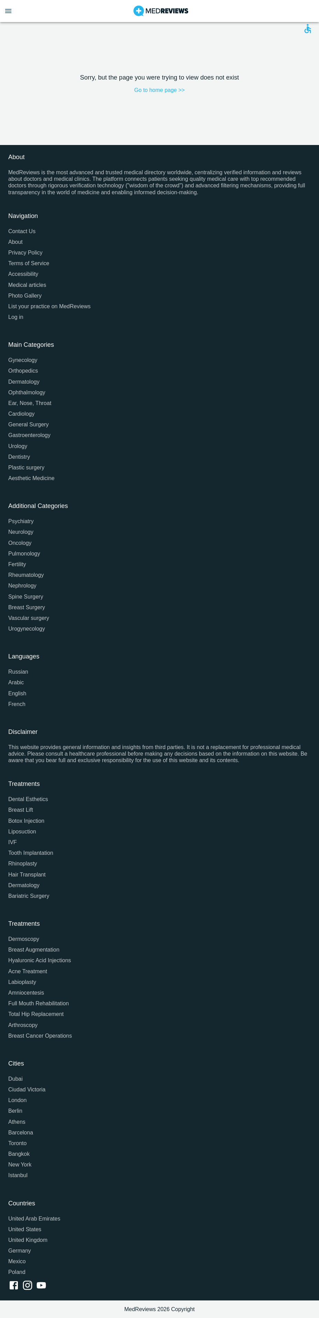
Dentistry (19, 457)
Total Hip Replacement (36, 1014)
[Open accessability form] (307, 28)
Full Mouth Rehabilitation (38, 1003)
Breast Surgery (26, 607)
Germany (19, 1251)
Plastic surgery (26, 467)
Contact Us (21, 231)
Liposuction (22, 831)
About (15, 242)
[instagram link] (29, 1286)
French (16, 704)
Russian (18, 672)
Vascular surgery (28, 618)
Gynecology (23, 360)
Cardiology (21, 414)
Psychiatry (21, 521)
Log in (15, 317)
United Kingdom (27, 1240)
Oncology (20, 543)
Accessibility (23, 274)
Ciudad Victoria (26, 1089)
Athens (16, 1122)
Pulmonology (24, 554)
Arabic (16, 682)
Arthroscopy (23, 1025)
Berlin (15, 1111)
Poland (16, 1272)
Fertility (17, 564)
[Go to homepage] (160, 11)
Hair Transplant (27, 875)
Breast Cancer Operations (40, 1036)
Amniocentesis (26, 993)
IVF (12, 842)
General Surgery (28, 424)
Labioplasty (22, 982)
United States (24, 1229)
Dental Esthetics (28, 799)
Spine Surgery (25, 597)
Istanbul (18, 1175)
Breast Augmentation (34, 950)
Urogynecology (26, 629)
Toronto (17, 1143)
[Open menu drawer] (8, 11)
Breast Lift (20, 810)
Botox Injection (26, 821)
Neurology (20, 532)
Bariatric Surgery (28, 896)
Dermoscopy (23, 939)
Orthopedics (23, 371)
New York (20, 1164)
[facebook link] (15, 1286)
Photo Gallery (25, 296)
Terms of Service (28, 263)
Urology (17, 446)
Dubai (15, 1079)
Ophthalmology (26, 392)
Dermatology (24, 382)
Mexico (17, 1261)
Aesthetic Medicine (31, 478)
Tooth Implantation (30, 853)
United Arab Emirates (34, 1219)
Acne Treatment (27, 971)
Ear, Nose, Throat (29, 403)
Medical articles (27, 285)
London (17, 1100)
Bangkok (19, 1154)
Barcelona (20, 1132)
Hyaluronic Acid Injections (39, 960)
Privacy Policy (25, 253)
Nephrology (22, 586)
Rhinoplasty (22, 863)
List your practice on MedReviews (49, 306)
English (17, 693)
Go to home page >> (159, 90)
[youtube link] (43, 1286)
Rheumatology (26, 575)
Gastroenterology (29, 435)
